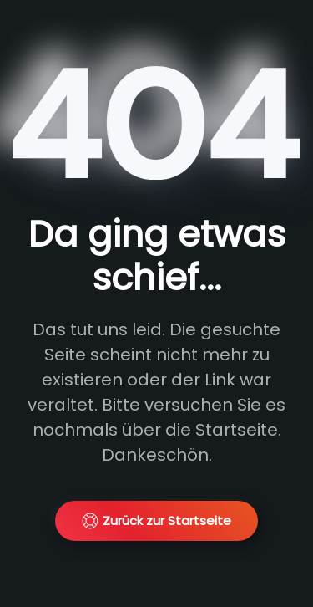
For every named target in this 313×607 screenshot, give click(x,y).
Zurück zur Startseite (156, 520)
